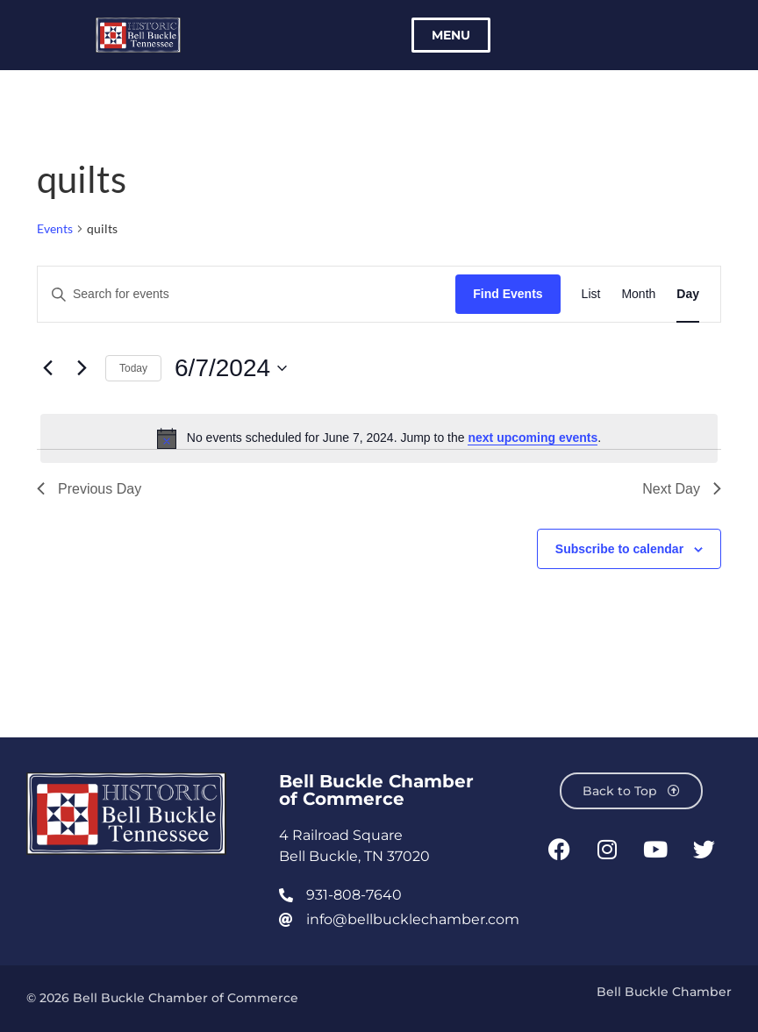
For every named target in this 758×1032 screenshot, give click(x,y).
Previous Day (89, 488)
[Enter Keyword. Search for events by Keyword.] (246, 294)
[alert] (379, 438)
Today (133, 368)
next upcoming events (532, 438)
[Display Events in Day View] (687, 294)
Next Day (681, 488)
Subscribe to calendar (619, 549)
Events (55, 228)
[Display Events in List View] (591, 294)
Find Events (507, 294)
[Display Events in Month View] (638, 294)
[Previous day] (47, 368)
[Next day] (81, 368)
